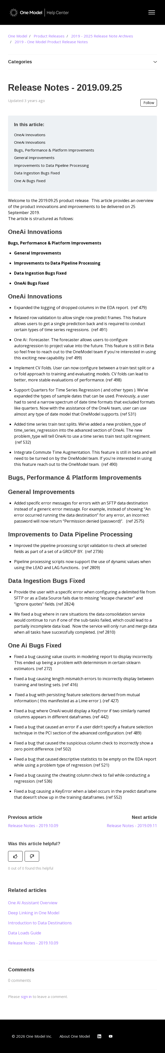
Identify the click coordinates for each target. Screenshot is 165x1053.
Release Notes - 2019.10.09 (33, 825)
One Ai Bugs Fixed (29, 180)
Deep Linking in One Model (33, 913)
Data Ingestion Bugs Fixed (37, 172)
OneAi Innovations (29, 134)
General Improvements (34, 157)
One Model (17, 35)
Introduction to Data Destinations (40, 923)
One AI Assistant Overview (32, 903)
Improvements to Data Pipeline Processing (51, 165)
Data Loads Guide (24, 933)
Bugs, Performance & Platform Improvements (54, 150)
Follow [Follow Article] (148, 102)
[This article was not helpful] (32, 856)
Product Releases (49, 35)
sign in (26, 996)
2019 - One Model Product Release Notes (51, 41)
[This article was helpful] (15, 856)
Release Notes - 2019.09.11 (132, 825)
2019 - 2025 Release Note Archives (102, 35)
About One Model (75, 1036)
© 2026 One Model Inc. (32, 1036)
